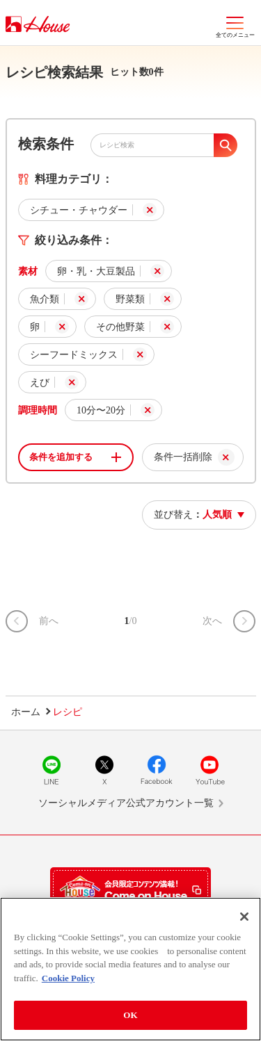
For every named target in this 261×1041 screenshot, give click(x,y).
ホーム (25, 712)
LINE (51, 770)
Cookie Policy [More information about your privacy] (68, 978)
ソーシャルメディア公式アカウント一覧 (126, 803)
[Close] (244, 916)
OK (130, 1015)
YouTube (209, 770)
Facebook (157, 770)
